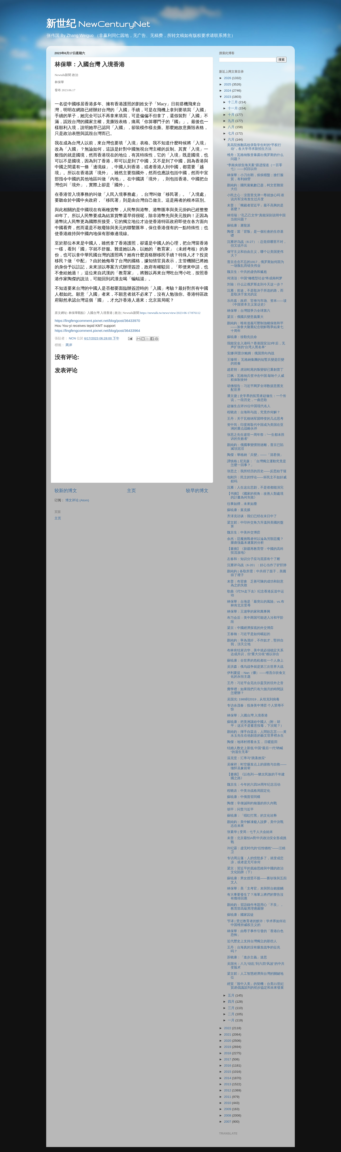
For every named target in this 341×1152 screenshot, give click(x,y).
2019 (228, 1047)
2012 (228, 1090)
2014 (228, 1078)
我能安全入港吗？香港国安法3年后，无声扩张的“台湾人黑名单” (256, 345)
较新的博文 (65, 490)
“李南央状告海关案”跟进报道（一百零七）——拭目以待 (254, 167)
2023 (228, 96)
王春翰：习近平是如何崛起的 (248, 634)
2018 (228, 1053)
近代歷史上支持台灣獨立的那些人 (252, 941)
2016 (228, 1065)
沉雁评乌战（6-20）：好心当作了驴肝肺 (257, 565)
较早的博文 (197, 490)
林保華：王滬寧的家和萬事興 (248, 611)
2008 (228, 1115)
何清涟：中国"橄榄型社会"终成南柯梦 (255, 278)
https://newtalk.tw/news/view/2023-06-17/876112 (170, 313)
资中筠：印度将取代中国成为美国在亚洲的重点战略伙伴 (255, 426)
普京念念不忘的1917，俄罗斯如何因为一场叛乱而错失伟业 (255, 263)
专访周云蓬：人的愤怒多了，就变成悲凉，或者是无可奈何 (255, 860)
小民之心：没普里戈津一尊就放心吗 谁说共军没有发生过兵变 (255, 197)
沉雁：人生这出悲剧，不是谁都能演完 (255, 487)
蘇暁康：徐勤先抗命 (242, 337)
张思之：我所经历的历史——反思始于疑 (257, 471)
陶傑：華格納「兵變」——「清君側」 (255, 455)
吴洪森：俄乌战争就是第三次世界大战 (255, 666)
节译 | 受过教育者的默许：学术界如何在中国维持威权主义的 (256, 923)
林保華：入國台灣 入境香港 (247, 715)
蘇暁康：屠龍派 (238, 225)
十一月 (233, 108)
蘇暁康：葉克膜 (238, 510)
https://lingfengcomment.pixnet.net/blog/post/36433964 (97, 331)
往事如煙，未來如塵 (242, 504)
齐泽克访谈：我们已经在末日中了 (252, 516)
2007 (228, 1121)
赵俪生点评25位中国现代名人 (248, 406)
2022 (228, 1028)
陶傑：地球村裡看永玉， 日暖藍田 (252, 742)
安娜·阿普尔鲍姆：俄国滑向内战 (250, 353)
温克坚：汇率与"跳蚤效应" (246, 758)
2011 (228, 1097)
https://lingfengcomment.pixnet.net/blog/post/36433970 (97, 321)
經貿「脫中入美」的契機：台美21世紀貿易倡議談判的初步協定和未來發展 (255, 985)
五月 (231, 995)
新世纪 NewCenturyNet (98, 24)
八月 (231, 127)
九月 (231, 121)
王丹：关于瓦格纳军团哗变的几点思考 (255, 418)
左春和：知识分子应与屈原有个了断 (253, 559)
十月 (231, 114)
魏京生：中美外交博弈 (243, 532)
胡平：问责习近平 (240, 809)
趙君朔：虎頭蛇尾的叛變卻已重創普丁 (255, 369)
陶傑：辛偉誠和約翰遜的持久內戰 (252, 803)
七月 (231, 133)
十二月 (233, 102)
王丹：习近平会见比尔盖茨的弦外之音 (255, 683)
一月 (231, 1020)
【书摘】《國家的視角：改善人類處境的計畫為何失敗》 (255, 495)
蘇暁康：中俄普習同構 (243, 797)
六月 (231, 139)
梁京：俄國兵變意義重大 (245, 317)
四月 (231, 1001)
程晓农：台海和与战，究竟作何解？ (253, 412)
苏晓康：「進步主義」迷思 (247, 957)
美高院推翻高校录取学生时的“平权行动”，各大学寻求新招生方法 (254, 147)
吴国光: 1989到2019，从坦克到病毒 (253, 699)
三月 (231, 1008)
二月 (231, 1014)
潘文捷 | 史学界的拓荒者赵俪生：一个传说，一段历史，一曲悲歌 (256, 397)
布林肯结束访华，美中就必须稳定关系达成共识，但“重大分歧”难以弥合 (255, 652)
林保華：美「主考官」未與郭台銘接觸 (255, 888)
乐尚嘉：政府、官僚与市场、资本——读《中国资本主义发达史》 (257, 302)
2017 (228, 1059)
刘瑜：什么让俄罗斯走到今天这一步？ (255, 284)
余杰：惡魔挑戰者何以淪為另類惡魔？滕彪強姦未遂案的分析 (255, 540)
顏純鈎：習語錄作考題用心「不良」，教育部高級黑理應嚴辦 (255, 906)
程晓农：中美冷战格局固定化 (248, 790)
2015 (228, 1071)
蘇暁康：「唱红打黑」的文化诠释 (252, 815)
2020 (228, 1040)
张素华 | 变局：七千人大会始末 (250, 832)
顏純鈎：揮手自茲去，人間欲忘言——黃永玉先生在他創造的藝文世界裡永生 (257, 733)
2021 (228, 1034)
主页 (131, 490)
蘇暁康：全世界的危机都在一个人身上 (255, 660)
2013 (228, 1084)
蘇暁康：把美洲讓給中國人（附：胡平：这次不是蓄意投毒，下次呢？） (255, 723)
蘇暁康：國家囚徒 (240, 914)
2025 (228, 84)
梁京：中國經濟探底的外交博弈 (250, 628)
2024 (228, 90)
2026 (228, 78)
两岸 (69, 345)
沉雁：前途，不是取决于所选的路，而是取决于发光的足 (255, 292)
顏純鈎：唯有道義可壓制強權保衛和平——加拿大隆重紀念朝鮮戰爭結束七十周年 (255, 327)
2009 (228, 1109)
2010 (228, 1103)
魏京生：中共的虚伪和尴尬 (247, 272)
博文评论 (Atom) (77, 500)
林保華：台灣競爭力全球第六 (248, 310)
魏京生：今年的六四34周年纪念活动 (253, 784)
